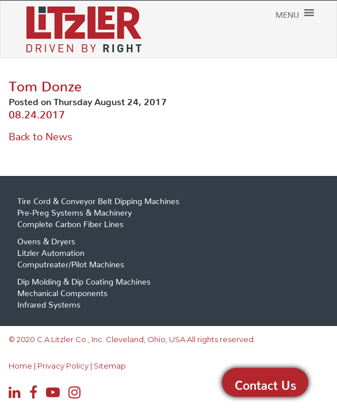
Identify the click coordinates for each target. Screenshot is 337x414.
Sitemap (92, 366)
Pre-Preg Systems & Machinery (74, 210)
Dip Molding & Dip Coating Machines (84, 279)
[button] (304, 31)
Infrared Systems (49, 302)
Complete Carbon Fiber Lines (70, 222)
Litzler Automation (51, 251)
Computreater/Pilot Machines (70, 262)
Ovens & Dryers (46, 239)
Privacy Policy (53, 366)
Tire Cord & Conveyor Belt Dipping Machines (98, 199)
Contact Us (265, 382)
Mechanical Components (62, 291)
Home (18, 366)
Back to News (40, 133)
